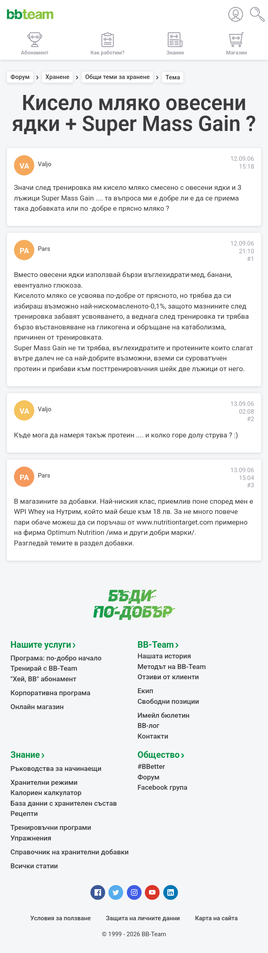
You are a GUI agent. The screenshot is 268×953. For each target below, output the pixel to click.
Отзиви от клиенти (168, 677)
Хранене (57, 77)
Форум (20, 77)
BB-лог (148, 725)
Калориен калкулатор (46, 793)
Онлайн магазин (37, 707)
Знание (25, 755)
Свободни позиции (168, 701)
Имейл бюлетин (163, 715)
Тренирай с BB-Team (44, 668)
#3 (250, 485)
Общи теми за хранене (117, 77)
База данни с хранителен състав (64, 803)
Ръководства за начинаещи (56, 768)
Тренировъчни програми (51, 827)
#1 (250, 259)
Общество (158, 755)
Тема (172, 77)
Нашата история (164, 656)
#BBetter (151, 766)
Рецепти (24, 813)
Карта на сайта (216, 918)
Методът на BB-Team (171, 666)
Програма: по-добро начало (56, 658)
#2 (250, 419)
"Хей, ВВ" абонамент (44, 679)
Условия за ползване (60, 918)
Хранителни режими (44, 782)
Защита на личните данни (143, 918)
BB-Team (155, 645)
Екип (145, 691)
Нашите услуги (41, 645)
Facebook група (162, 787)
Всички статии (34, 866)
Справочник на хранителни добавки (70, 852)
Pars (44, 248)
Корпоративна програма (50, 693)
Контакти (152, 736)
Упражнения (31, 838)
